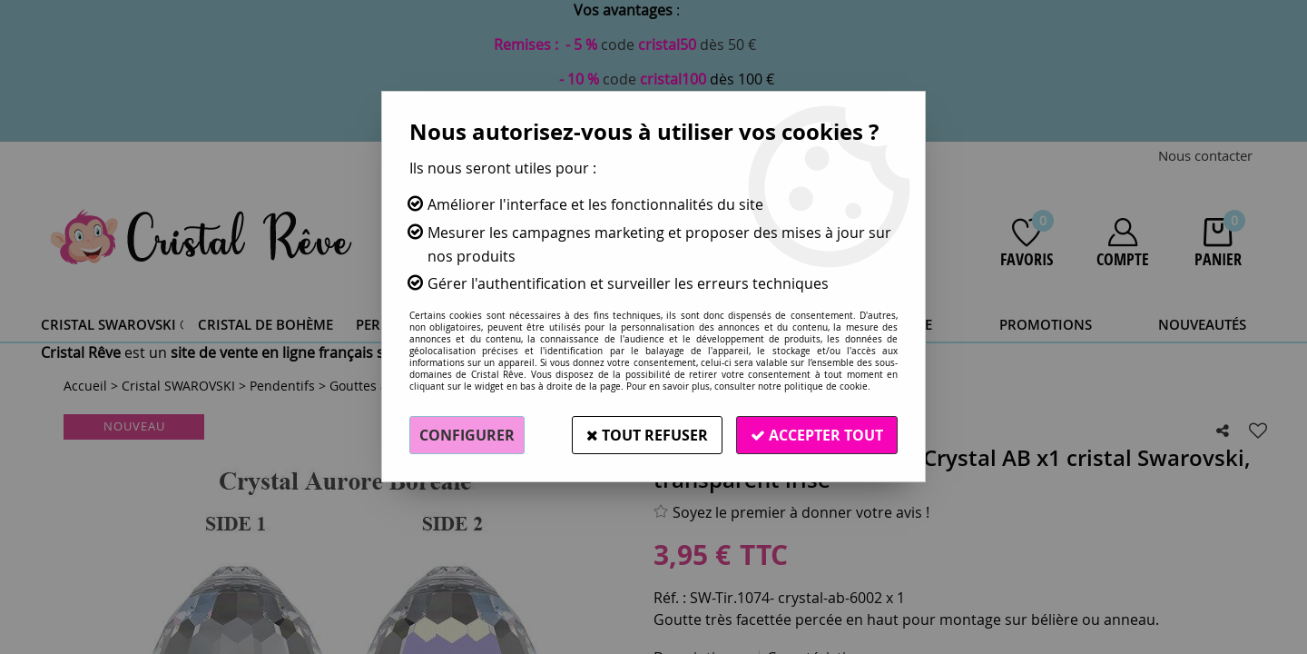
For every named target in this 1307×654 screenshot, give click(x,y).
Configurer (467, 435)
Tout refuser (647, 435)
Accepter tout (817, 435)
